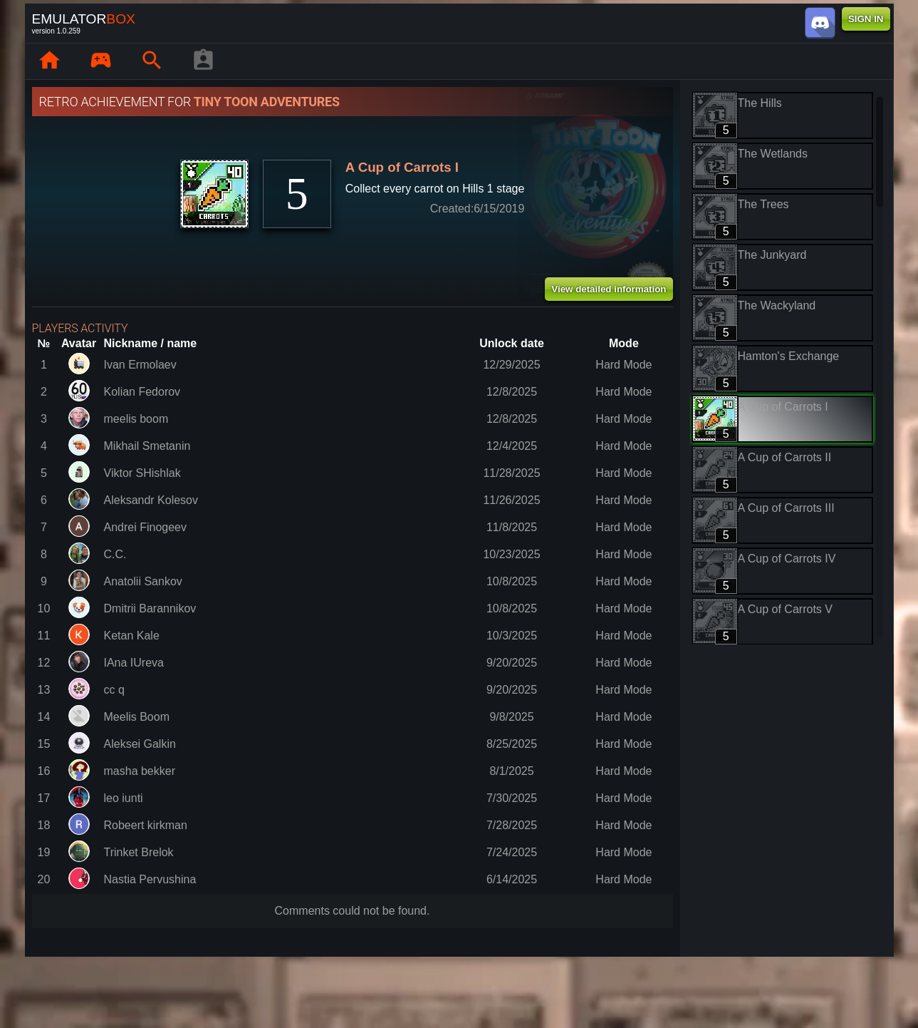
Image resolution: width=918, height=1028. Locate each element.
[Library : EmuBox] (101, 61)
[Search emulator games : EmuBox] (152, 61)
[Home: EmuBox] (50, 61)
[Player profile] (204, 61)
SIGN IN (866, 19)
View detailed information (608, 289)
